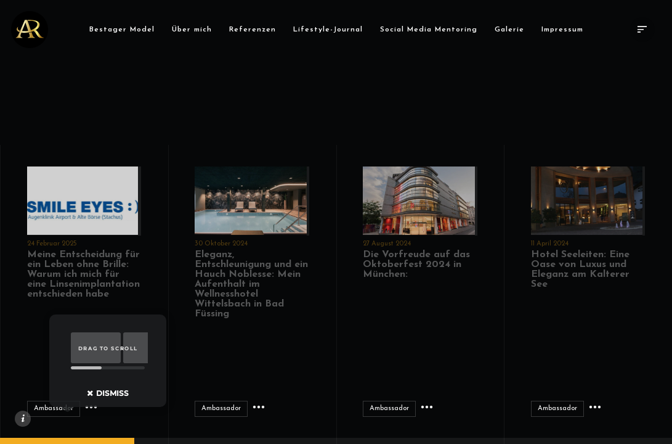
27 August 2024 (387, 243)
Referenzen (255, 29)
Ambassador (53, 408)
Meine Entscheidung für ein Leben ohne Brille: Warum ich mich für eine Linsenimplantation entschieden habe (83, 274)
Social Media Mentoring (431, 29)
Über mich (195, 29)
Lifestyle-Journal (331, 29)
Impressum (565, 29)
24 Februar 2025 (52, 243)
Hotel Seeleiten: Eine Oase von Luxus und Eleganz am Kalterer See (580, 269)
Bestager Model (125, 29)
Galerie (512, 29)
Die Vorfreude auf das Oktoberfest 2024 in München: (416, 264)
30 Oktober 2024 (221, 243)
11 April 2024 (550, 243)
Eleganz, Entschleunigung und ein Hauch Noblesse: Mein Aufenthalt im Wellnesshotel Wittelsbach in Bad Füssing (251, 284)
